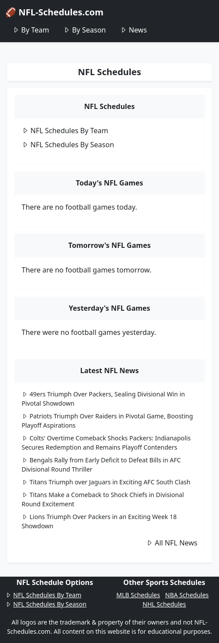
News (133, 30)
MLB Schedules (138, 595)
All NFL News (171, 543)
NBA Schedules (187, 595)
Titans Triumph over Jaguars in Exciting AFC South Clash (106, 482)
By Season (84, 30)
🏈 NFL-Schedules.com (54, 12)
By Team (30, 30)
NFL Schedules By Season (68, 144)
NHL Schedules (164, 604)
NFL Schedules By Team (65, 130)
